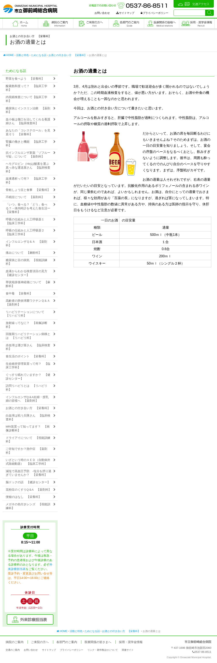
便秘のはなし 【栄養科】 (23, 496)
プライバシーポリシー (154, 12)
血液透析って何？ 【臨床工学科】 (26, 180)
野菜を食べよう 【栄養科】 (25, 78)
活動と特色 (22, 55)
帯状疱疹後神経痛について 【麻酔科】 (28, 284)
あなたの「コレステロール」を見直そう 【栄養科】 (28, 132)
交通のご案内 (13, 650)
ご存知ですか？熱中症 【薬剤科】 (26, 450)
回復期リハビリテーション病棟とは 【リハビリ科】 (28, 335)
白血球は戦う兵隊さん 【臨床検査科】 (28, 417)
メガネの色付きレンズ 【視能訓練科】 (28, 506)
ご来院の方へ (90, 23)
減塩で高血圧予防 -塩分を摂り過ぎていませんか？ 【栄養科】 (28, 473)
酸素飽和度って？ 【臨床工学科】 (26, 87)
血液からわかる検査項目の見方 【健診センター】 (28, 273)
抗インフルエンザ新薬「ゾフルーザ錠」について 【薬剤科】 (28, 154)
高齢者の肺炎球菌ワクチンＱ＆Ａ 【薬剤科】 (29, 302)
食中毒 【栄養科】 (19, 293)
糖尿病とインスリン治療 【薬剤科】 (28, 110)
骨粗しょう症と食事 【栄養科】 (28, 189)
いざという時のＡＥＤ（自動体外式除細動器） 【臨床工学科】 (28, 461)
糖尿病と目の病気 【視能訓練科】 (26, 262)
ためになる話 (38, 55)
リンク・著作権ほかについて (103, 650)
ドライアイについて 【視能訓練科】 (28, 439)
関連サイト (128, 650)
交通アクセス (194, 4)
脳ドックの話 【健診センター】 (28, 482)
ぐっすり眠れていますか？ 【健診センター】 (28, 376)
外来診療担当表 (30, 619)
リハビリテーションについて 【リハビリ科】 (26, 313)
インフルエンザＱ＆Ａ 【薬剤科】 (26, 243)
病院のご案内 (55, 23)
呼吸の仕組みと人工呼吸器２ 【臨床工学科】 (26, 232)
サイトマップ (125, 12)
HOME (8, 55)
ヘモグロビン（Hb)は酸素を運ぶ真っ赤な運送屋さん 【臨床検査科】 (28, 167)
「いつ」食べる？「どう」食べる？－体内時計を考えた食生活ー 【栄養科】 (29, 208)
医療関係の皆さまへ (161, 23)
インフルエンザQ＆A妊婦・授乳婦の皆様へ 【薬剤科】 (27, 399)
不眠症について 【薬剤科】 (25, 197)
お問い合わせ (102, 12)
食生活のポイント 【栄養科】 (26, 356)
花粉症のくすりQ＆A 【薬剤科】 (28, 489)
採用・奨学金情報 (131, 642)
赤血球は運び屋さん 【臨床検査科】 (28, 347)
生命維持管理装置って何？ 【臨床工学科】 (28, 365)
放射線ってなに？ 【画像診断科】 (26, 324)
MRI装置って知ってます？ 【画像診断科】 (28, 428)
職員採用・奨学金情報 (196, 23)
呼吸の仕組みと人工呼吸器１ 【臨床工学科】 (26, 221)
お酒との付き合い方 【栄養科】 (68, 55)
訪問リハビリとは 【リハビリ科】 (26, 387)
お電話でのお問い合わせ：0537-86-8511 (128, 5)
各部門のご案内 (126, 23)
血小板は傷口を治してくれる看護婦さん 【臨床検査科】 (28, 121)
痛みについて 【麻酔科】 (23, 252)
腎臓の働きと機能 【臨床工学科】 (26, 143)
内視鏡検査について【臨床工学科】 (26, 99)
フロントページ (20, 23)
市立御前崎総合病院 (30, 8)
